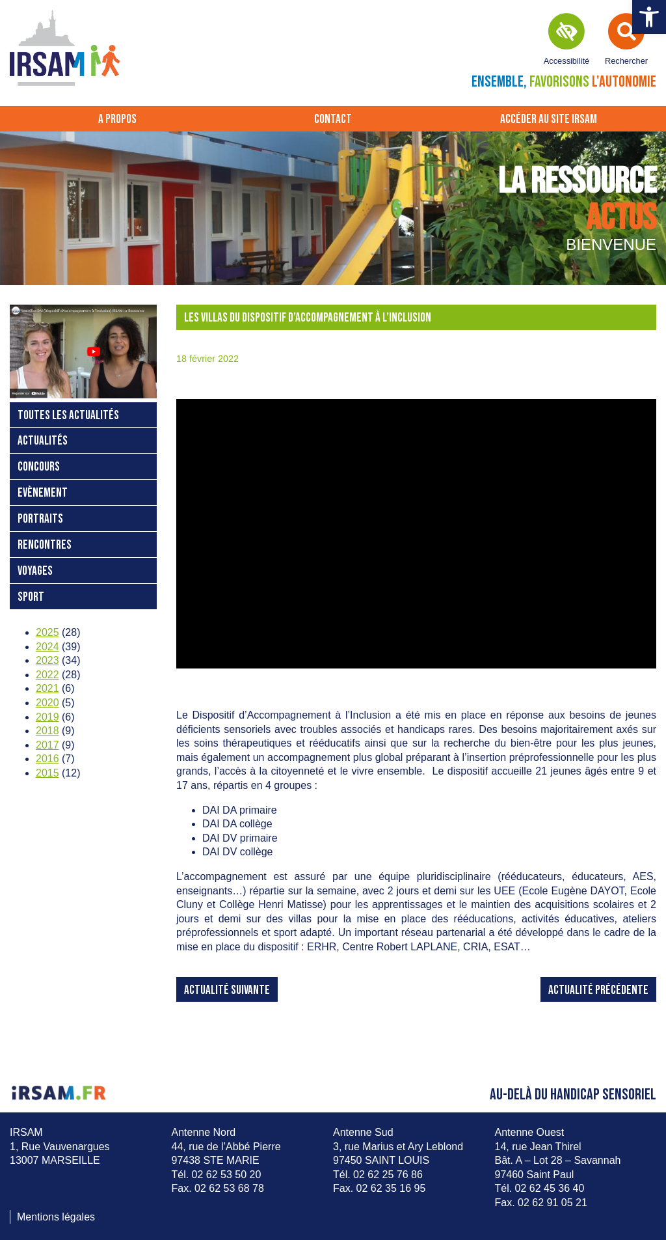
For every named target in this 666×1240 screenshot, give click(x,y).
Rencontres (45, 545)
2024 (47, 646)
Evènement (43, 493)
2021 (47, 688)
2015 (47, 772)
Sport (31, 597)
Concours (39, 467)
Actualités (43, 441)
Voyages (35, 571)
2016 (47, 758)
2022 (47, 674)
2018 (47, 730)
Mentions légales (56, 1216)
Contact (333, 119)
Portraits (40, 519)
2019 (47, 717)
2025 (47, 632)
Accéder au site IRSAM (548, 119)
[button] (649, 17)
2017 (47, 745)
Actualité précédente (598, 990)
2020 (47, 702)
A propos (117, 119)
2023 (47, 660)
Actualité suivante (227, 990)
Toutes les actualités (68, 415)
